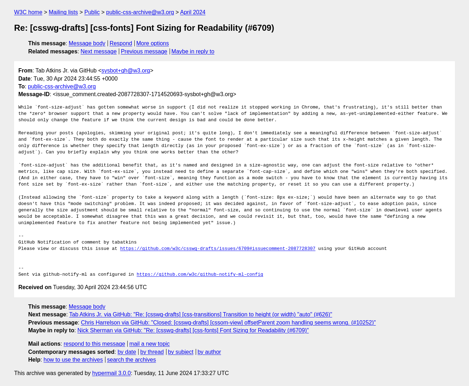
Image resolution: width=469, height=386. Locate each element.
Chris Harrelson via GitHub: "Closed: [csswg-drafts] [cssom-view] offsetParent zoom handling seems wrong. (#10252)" (228, 323)
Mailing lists (63, 12)
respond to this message (94, 344)
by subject (180, 352)
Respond (121, 43)
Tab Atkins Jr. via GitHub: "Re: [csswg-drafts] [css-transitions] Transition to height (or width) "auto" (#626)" (200, 314)
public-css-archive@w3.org (140, 12)
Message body (87, 43)
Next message (99, 51)
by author (209, 352)
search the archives (131, 360)
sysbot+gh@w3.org (126, 71)
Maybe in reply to (192, 51)
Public (92, 12)
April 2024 (193, 12)
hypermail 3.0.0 (111, 373)
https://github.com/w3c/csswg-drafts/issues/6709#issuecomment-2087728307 (218, 249)
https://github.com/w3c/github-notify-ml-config (199, 274)
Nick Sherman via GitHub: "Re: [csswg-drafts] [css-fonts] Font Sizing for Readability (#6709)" (193, 330)
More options (152, 43)
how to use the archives (73, 360)
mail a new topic (149, 344)
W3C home (28, 12)
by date (126, 352)
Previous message (144, 51)
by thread (152, 352)
